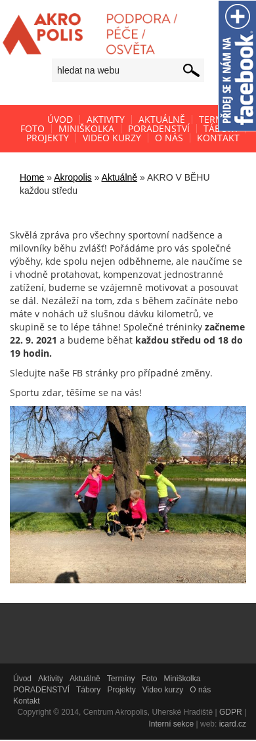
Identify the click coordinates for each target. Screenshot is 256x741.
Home (32, 177)
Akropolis (73, 177)
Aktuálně (119, 177)
